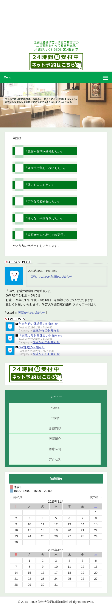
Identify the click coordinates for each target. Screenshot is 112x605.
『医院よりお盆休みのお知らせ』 (41, 335)
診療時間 (55, 449)
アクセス (55, 459)
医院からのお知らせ (31, 312)
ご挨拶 (54, 418)
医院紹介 (55, 438)
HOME (54, 407)
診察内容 (55, 428)
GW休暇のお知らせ (32, 347)
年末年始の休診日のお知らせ (38, 323)
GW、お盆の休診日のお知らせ (51, 276)
